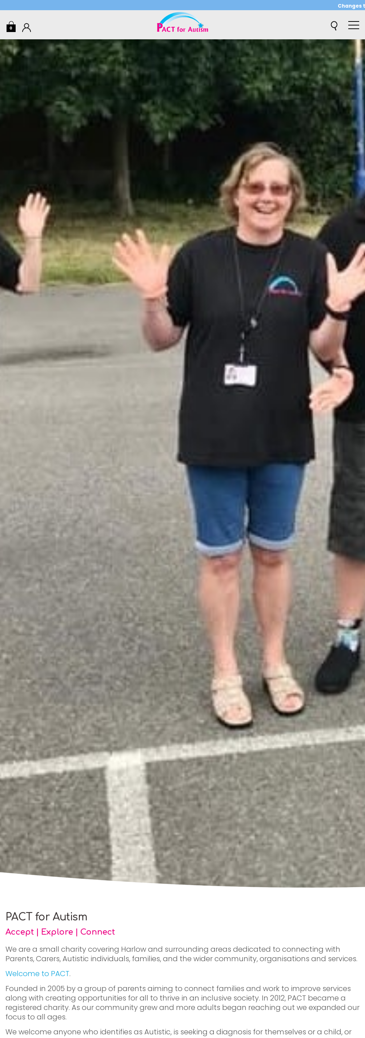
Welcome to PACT (37, 973)
